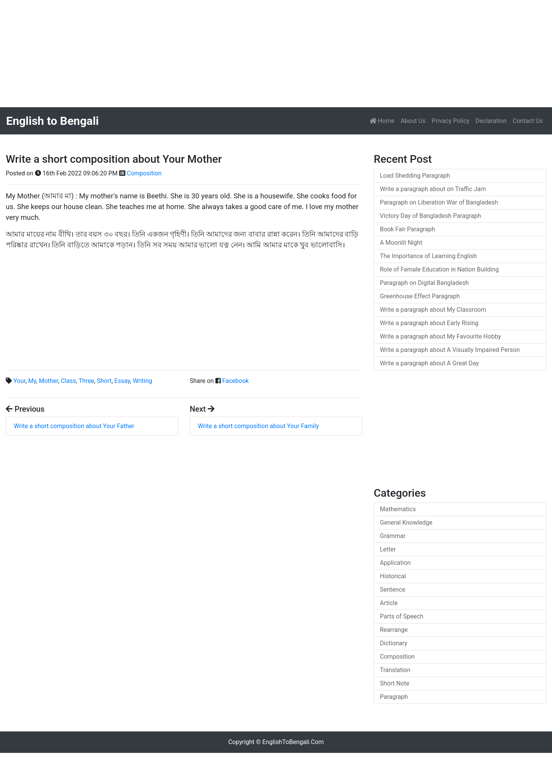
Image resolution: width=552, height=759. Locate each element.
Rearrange (394, 629)
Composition (144, 173)
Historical (393, 576)
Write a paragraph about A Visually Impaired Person (450, 349)
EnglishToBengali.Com (293, 742)
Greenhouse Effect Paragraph (420, 296)
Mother (48, 380)
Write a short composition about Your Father (74, 426)
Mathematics (398, 509)
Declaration (491, 120)
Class (68, 380)
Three (86, 380)
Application (395, 562)
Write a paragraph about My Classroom (433, 309)
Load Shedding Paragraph (415, 175)
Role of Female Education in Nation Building (439, 269)
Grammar (393, 536)
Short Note (394, 683)
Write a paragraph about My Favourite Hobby (440, 336)
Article (389, 603)
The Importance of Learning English (428, 256)
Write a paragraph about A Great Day (429, 363)
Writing (142, 380)
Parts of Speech (401, 616)
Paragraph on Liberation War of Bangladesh (439, 202)
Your (19, 380)
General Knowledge (406, 522)
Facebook (235, 380)
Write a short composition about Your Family (258, 426)
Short (104, 380)
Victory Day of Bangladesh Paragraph (430, 215)
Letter (388, 549)
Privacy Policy (451, 120)
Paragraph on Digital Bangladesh (424, 282)
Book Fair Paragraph (407, 229)
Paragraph (394, 696)
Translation (395, 670)
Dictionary (393, 643)
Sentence (392, 589)
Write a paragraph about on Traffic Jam (433, 189)
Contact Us (528, 120)
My (32, 380)
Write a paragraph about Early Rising (429, 323)
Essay (122, 380)
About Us (413, 120)
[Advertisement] (230, 53)
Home (384, 120)
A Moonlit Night (401, 242)
